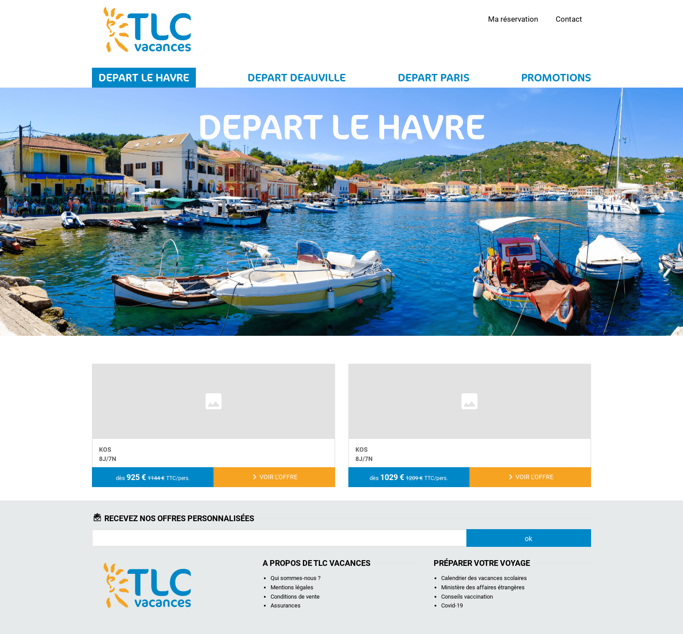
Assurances (286, 605)
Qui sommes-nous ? (296, 578)
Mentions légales (292, 587)
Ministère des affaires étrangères (483, 587)
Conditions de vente (295, 596)
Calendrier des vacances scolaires (484, 578)
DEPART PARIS (433, 77)
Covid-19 (452, 605)
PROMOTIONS (556, 77)
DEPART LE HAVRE (144, 77)
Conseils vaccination (467, 596)
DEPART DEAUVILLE (297, 77)
